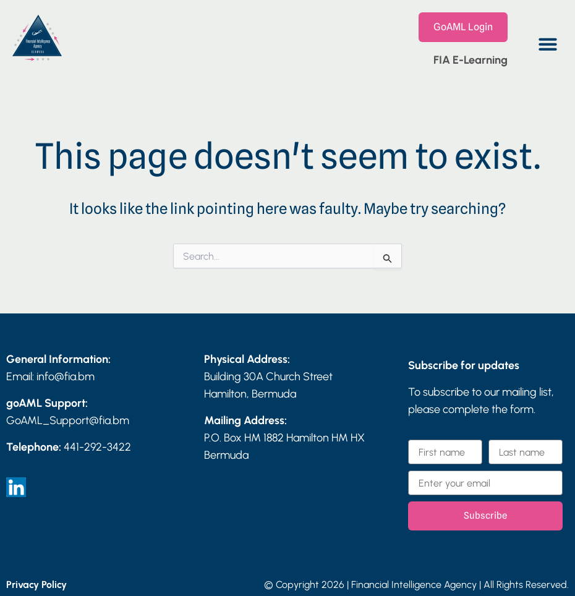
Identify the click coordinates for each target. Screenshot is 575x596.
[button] (548, 44)
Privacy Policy (36, 584)
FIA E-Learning (470, 60)
